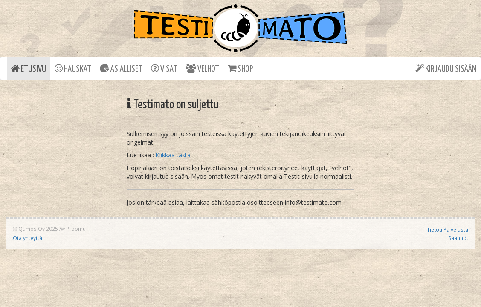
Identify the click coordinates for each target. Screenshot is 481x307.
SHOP (240, 68)
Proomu (76, 228)
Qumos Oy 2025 (35, 228)
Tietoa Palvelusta (447, 229)
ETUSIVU (28, 68)
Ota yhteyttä (27, 238)
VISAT (164, 68)
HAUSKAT (73, 68)
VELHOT (202, 68)
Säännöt (458, 238)
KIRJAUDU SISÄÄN (445, 68)
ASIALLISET (121, 68)
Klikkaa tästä (173, 155)
